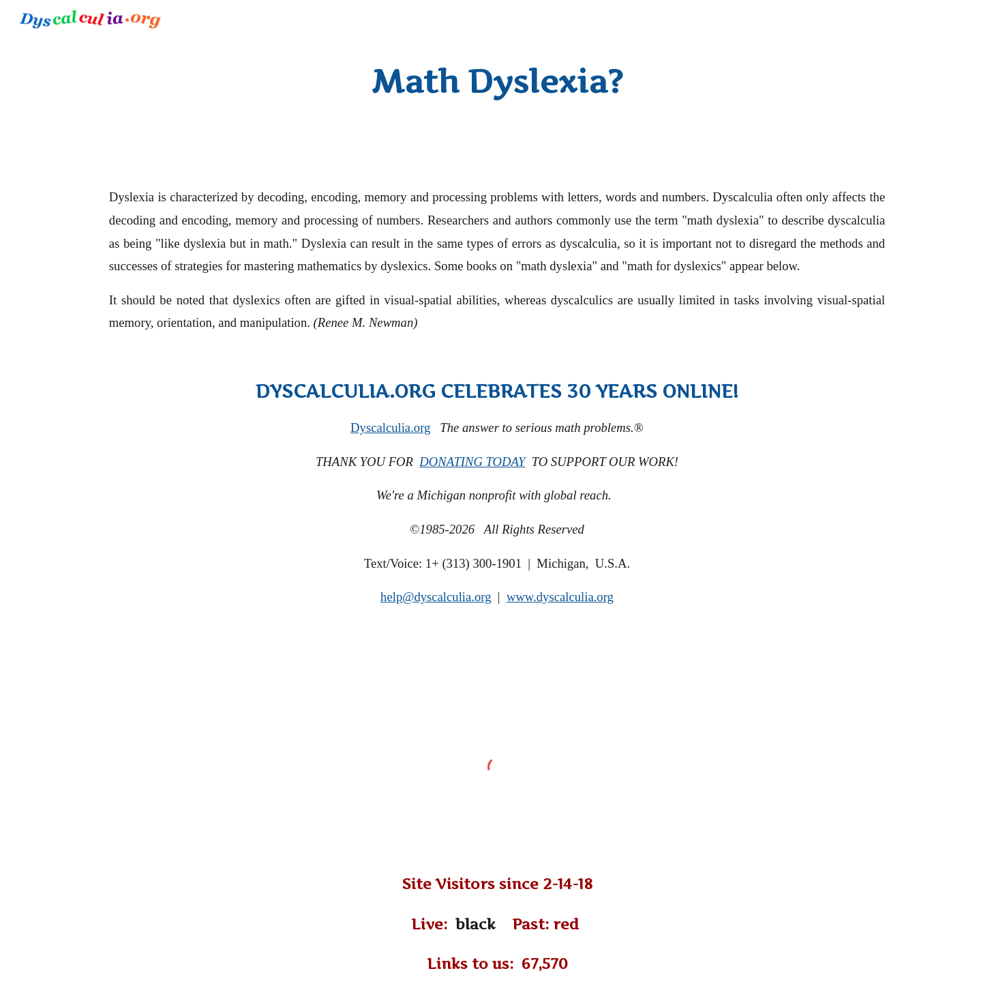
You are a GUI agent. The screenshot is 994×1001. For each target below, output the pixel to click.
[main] (497, 82)
